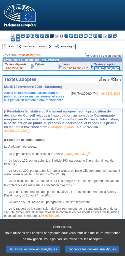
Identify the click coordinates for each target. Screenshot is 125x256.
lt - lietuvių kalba (76, 36)
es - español (18, 36)
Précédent (28, 46)
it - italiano (66, 36)
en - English (47, 36)
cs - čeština (23, 36)
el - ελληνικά (42, 36)
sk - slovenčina (110, 36)
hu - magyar (81, 36)
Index (11, 46)
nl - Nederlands (90, 36)
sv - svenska (18, 39)
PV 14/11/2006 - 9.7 (75, 68)
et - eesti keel (37, 36)
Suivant (43, 46)
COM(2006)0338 (61, 127)
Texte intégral (67, 46)
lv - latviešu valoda (71, 36)
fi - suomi (13, 39)
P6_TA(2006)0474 (107, 68)
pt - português (100, 36)
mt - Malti (86, 36)
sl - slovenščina (115, 36)
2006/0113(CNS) (29, 55)
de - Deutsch (32, 36)
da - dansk (28, 36)
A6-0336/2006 (14, 68)
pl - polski (95, 36)
